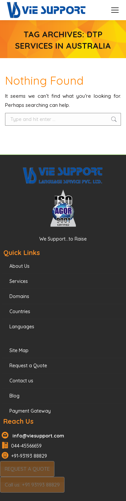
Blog (14, 396)
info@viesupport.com (37, 436)
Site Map (19, 350)
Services (18, 281)
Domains (19, 296)
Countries (19, 311)
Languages (21, 327)
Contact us (21, 381)
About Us (19, 266)
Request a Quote (28, 366)
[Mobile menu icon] (115, 10)
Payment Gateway (30, 411)
